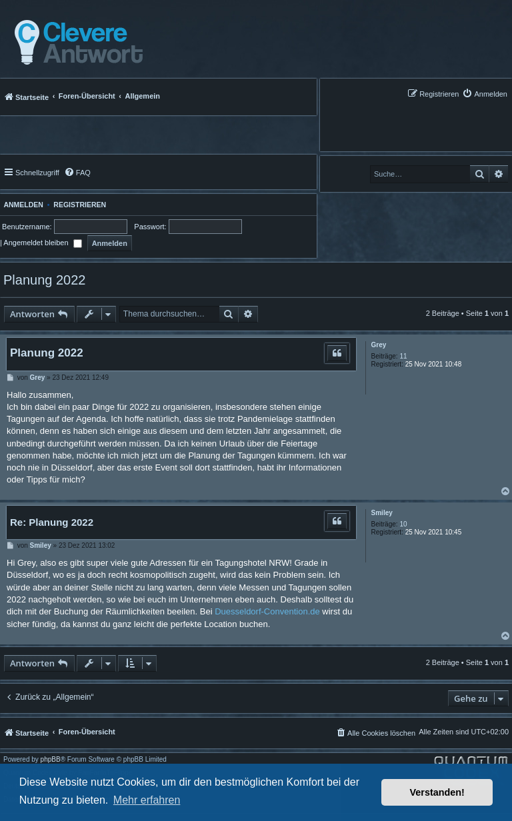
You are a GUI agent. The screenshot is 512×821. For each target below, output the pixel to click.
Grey (379, 345)
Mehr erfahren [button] (147, 800)
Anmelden (21, 205)
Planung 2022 (44, 280)
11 (403, 356)
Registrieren (79, 205)
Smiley (382, 512)
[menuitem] (484, 94)
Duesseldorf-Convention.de (267, 611)
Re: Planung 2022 (51, 522)
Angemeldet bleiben (42, 243)
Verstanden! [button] (437, 792)
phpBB (51, 759)
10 (403, 524)
